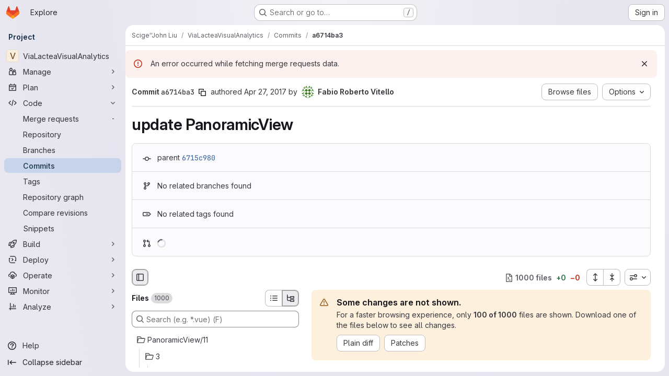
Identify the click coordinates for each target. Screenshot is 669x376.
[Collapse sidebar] (62, 362)
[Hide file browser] (140, 277)
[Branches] (62, 150)
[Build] (62, 244)
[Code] (62, 103)
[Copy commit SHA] (202, 92)
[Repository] (62, 134)
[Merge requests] (62, 118)
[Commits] (62, 165)
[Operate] (62, 275)
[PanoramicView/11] (215, 340)
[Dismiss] (644, 63)
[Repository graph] (62, 197)
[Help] (62, 345)
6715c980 (198, 157)
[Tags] (62, 181)
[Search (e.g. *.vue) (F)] (215, 319)
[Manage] (62, 71)
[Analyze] (62, 306)
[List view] (273, 298)
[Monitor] (62, 291)
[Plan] (62, 87)
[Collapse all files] (612, 277)
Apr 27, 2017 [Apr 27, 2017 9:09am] (265, 91)
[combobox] (638, 277)
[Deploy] (62, 259)
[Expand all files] (594, 277)
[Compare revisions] (62, 212)
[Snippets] (62, 228)
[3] (215, 356)
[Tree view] (290, 298)
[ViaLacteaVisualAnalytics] (62, 56)
